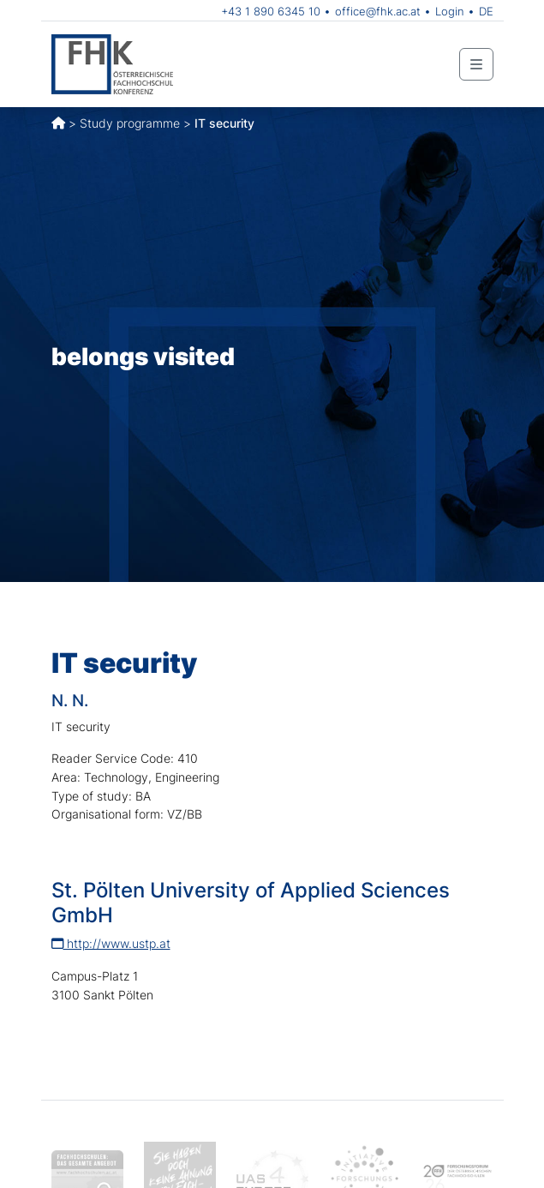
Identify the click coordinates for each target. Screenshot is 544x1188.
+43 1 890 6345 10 (270, 11)
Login (449, 11)
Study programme (130, 123)
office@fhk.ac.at (378, 11)
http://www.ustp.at (110, 943)
